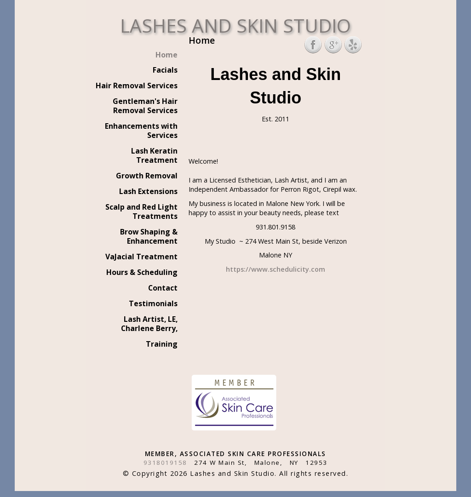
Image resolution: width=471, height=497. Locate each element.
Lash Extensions (148, 191)
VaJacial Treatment (141, 256)
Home (166, 55)
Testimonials (153, 303)
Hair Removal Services (137, 85)
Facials (165, 70)
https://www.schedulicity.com (275, 269)
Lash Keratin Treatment (154, 155)
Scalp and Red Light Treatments (141, 211)
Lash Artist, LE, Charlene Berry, (149, 323)
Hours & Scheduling (142, 272)
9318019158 (165, 462)
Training (162, 344)
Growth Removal (147, 176)
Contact (163, 288)
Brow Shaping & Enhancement (149, 236)
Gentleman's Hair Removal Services (145, 105)
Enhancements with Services (141, 130)
